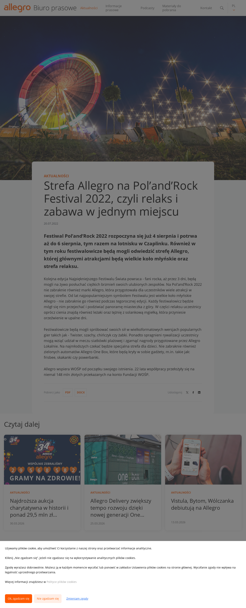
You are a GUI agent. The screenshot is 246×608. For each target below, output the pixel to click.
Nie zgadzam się (48, 598)
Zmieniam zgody (77, 598)
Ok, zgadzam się (18, 598)
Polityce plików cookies (62, 582)
